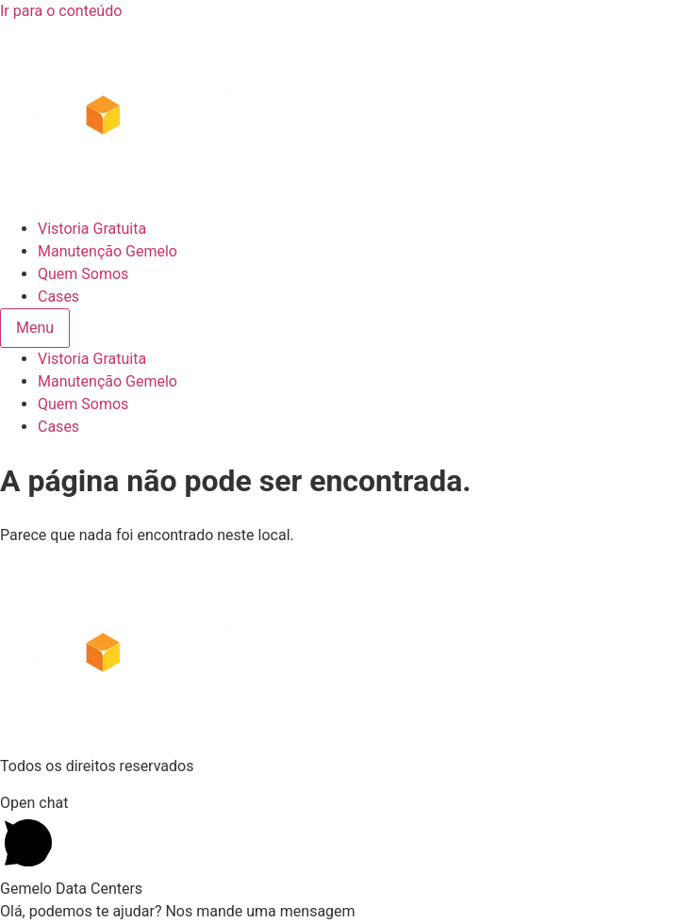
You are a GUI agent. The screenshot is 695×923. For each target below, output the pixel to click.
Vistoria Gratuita (92, 229)
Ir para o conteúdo (61, 11)
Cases (58, 296)
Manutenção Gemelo (107, 251)
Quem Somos (83, 274)
